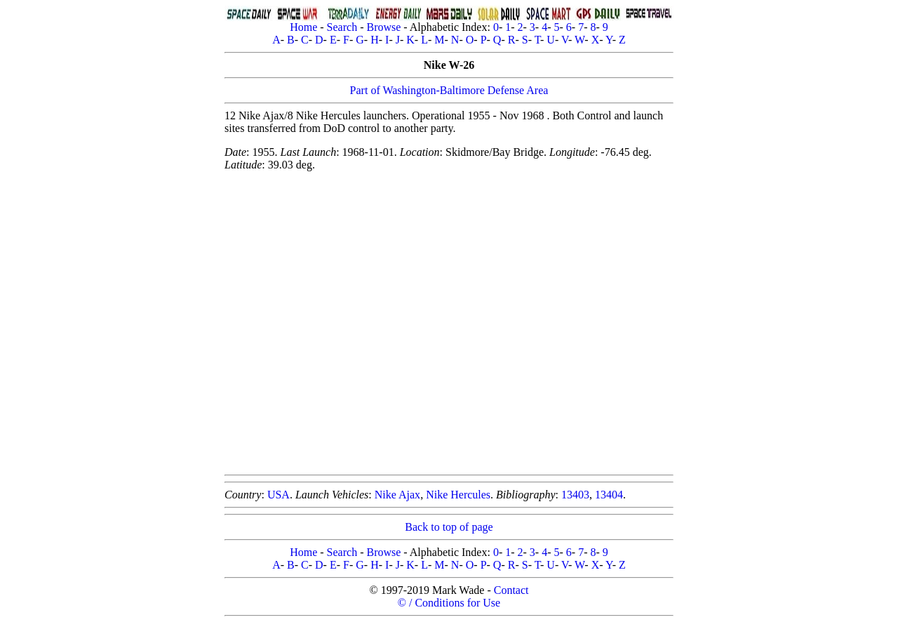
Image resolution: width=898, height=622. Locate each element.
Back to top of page (448, 527)
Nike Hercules (458, 495)
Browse (383, 27)
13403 (575, 495)
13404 (609, 495)
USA (278, 495)
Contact (511, 590)
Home (303, 27)
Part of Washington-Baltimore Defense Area (449, 90)
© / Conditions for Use (449, 603)
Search (342, 27)
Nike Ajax (397, 495)
